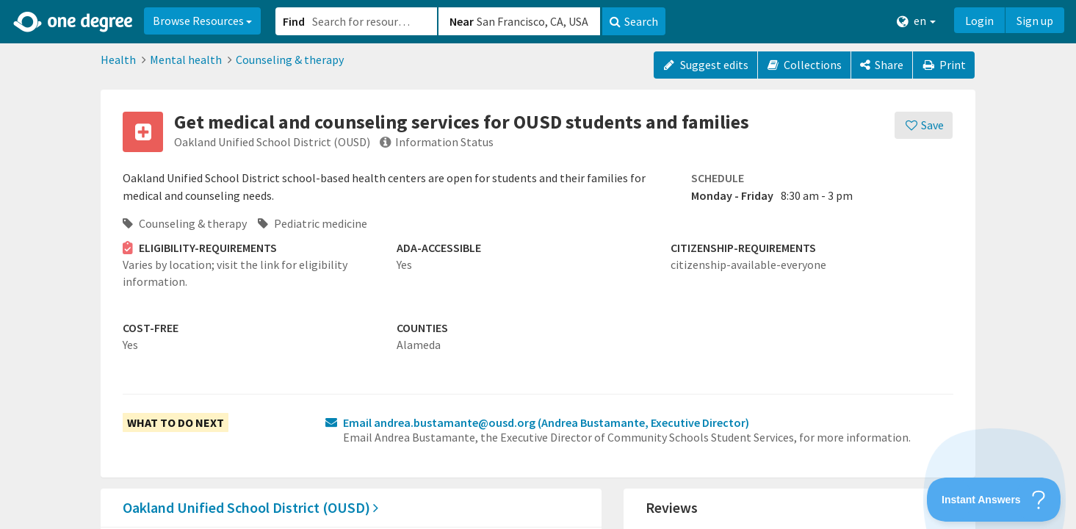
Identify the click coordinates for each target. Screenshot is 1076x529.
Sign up (1035, 20)
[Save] (924, 125)
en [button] (916, 21)
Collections (804, 64)
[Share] (881, 65)
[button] (538, 264)
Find (294, 21)
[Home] (74, 22)
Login (979, 20)
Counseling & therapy (290, 59)
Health (118, 59)
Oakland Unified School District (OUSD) (250, 507)
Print (944, 64)
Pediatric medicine (312, 223)
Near (461, 21)
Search (634, 21)
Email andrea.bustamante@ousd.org (546, 422)
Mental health (186, 59)
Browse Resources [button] (202, 20)
